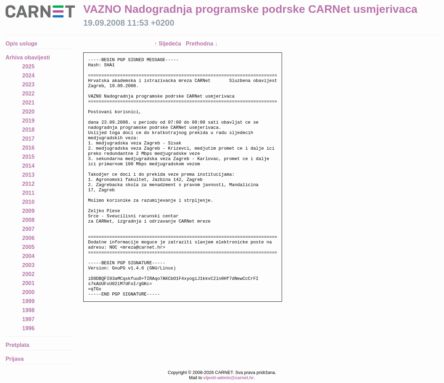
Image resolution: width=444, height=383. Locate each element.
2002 (28, 274)
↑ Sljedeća (168, 44)
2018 (28, 130)
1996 (28, 328)
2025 (28, 66)
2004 (28, 256)
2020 (28, 112)
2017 (28, 139)
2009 (28, 211)
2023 (28, 85)
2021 (28, 103)
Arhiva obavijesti (28, 57)
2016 (28, 148)
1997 (28, 319)
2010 (28, 202)
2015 (28, 157)
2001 (28, 283)
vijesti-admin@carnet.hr (228, 377)
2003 (28, 265)
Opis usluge (21, 44)
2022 (28, 94)
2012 (28, 184)
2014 (28, 166)
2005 (28, 247)
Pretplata (17, 345)
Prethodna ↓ (202, 44)
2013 (28, 175)
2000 (28, 292)
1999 (28, 301)
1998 (28, 310)
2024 (28, 75)
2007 (28, 229)
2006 (28, 238)
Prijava (15, 359)
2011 (28, 193)
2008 (28, 220)
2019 (28, 121)
